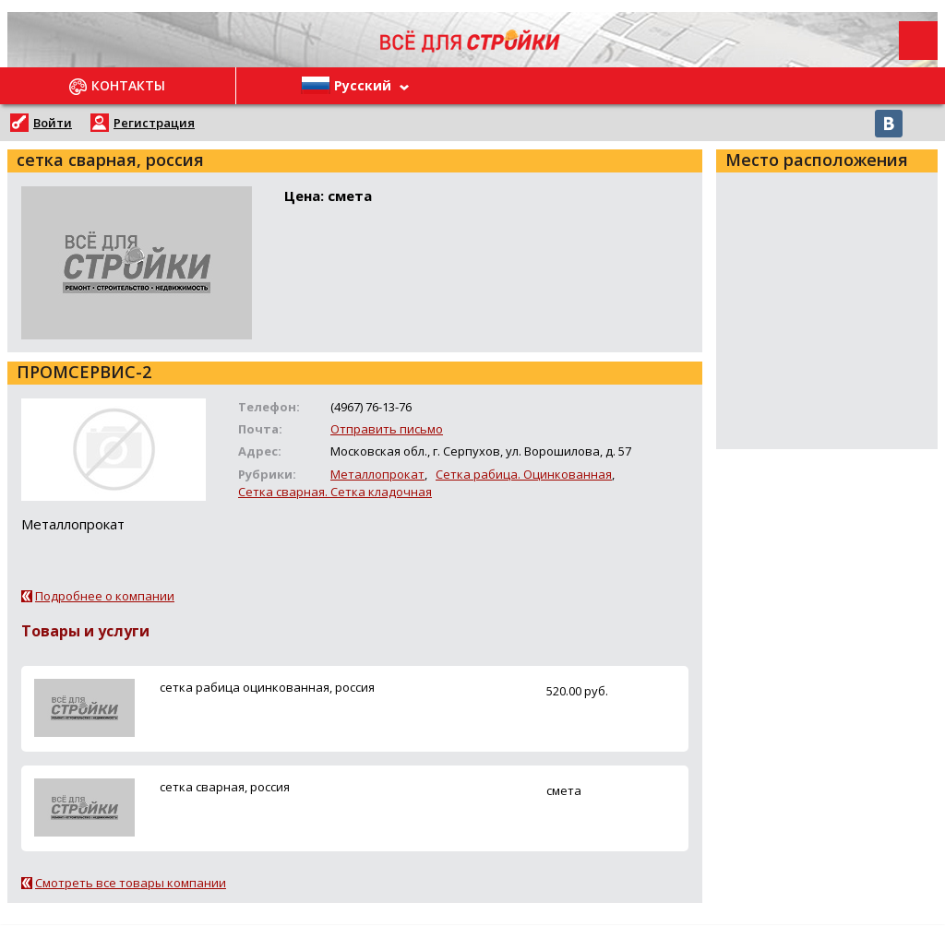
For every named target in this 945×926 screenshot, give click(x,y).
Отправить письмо (386, 429)
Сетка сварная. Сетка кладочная (335, 491)
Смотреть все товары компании (130, 882)
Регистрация (154, 122)
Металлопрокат (377, 474)
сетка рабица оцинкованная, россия (267, 687)
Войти (52, 122)
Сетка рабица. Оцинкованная (524, 474)
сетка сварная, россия (225, 786)
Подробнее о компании (104, 596)
